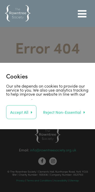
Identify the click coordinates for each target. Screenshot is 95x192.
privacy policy (18, 98)
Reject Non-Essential (62, 112)
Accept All (19, 112)
